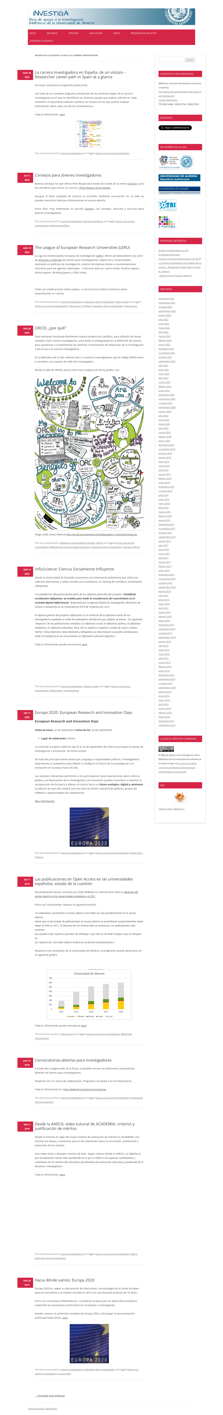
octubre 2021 (165, 357)
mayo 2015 (164, 654)
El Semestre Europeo (169, 254)
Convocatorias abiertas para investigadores (73, 1060)
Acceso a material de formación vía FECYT (180, 258)
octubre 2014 (165, 683)
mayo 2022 (164, 327)
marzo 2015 (165, 662)
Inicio (33, 33)
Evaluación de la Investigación (99, 301)
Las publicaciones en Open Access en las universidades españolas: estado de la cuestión (84, 881)
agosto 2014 (165, 691)
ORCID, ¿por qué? (50, 327)
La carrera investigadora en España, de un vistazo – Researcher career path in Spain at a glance (80, 74)
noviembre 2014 (167, 679)
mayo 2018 (164, 503)
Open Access (122, 301)
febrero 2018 (165, 516)
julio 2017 (163, 545)
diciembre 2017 (166, 524)
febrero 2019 (165, 478)
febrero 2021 (165, 386)
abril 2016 (163, 608)
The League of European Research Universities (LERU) (82, 247)
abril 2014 (163, 704)
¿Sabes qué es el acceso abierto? (175, 275)
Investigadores (71, 690)
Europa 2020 (64, 1373)
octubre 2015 (165, 633)
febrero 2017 (165, 566)
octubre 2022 (165, 306)
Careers (89, 208)
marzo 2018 (165, 511)
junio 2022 (164, 323)
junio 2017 (164, 549)
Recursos (52, 33)
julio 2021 (163, 365)
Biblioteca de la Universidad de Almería (70, 547)
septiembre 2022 (167, 311)
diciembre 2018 (166, 486)
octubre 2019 (165, 453)
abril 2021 (163, 378)
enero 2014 (164, 716)
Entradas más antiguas (50, 1395)
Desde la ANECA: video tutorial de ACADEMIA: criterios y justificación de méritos (85, 1126)
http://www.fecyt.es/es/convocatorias (84, 1089)
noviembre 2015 (167, 629)
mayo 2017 (164, 553)
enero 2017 (164, 570)
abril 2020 (163, 428)
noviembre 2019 (167, 449)
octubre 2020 (165, 403)
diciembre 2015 (166, 624)
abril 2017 (163, 557)
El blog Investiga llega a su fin (174, 250)
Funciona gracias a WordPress (42, 1408)
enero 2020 (164, 440)
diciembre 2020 (166, 394)
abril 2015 (163, 658)
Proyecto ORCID (131, 547)
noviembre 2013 (167, 725)
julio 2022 (163, 319)
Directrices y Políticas (80, 306)
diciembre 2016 (166, 574)
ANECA (133, 1254)
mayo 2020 (164, 424)
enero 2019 (164, 482)
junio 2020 (164, 419)
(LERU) (99, 255)
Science (132, 183)
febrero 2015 (165, 666)
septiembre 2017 (167, 537)
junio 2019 (164, 461)
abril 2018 (163, 507)
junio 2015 (164, 649)
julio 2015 (163, 645)
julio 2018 (163, 495)
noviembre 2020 (167, 399)
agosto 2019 (165, 457)
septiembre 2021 (167, 361)
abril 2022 (163, 332)
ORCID (116, 33)
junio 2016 (164, 599)
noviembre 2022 (167, 302)
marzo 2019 (165, 474)
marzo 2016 (165, 612)
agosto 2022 (165, 315)
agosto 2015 (165, 641)
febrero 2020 (165, 436)
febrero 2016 (165, 616)
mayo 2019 (164, 465)
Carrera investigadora (71, 153)
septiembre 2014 (167, 687)
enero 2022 (164, 344)
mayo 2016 (164, 603)
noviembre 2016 (167, 578)
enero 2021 (164, 390)
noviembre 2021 (167, 352)
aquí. (63, 1174)
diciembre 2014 (166, 675)
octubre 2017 (165, 532)
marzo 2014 (165, 708)
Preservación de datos (144, 33)
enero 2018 (164, 520)
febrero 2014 (165, 712)
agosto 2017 (165, 541)
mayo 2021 (164, 373)
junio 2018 (164, 499)
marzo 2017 (165, 562)
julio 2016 (163, 595)
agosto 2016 (165, 591)
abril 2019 (163, 470)
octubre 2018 (165, 491)
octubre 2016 (165, 583)
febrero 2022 (165, 340)
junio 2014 (164, 695)
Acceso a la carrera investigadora (112, 153)
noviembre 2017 (167, 528)
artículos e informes (50, 260)
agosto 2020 (165, 411)
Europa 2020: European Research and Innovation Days (83, 712)
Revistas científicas (93, 221)
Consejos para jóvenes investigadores (68, 175)
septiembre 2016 (167, 587)
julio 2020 (163, 415)
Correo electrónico (168, 100)
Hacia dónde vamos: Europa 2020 (65, 1280)
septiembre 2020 (167, 407)
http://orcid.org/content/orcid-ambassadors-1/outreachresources (101, 534)
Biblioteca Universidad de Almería (77, 542)
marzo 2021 (165, 382)
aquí (62, 114)
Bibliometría (56, 690)
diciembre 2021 (166, 348)
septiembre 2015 (167, 637)
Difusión (73, 33)
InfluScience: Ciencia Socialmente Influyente (74, 568)
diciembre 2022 (166, 298)
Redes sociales (91, 686)
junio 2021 (164, 369)
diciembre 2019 (166, 445)
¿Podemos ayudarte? (41, 40)
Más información (45, 801)
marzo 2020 (165, 432)
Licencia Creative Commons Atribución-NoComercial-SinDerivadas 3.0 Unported (178, 767)
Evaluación (95, 33)
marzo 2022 (165, 336)
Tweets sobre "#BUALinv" (172, 808)
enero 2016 (164, 620)
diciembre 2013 (166, 721)
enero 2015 (164, 670)
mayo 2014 (164, 700)
